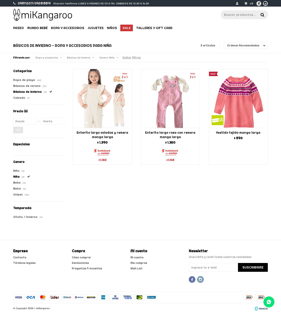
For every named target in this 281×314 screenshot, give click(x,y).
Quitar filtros (131, 57)
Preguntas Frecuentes (87, 268)
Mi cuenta (136, 257)
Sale (126, 28)
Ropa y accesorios (47, 57)
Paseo (18, 28)
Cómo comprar (81, 257)
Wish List (136, 268)
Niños (112, 28)
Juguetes (96, 28)
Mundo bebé (37, 28)
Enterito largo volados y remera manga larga (102, 135)
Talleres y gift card (154, 28)
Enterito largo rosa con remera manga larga (170, 135)
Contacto (19, 257)
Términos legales (24, 263)
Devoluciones (80, 263)
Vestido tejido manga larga (238, 133)
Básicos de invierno (78, 57)
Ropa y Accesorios (67, 28)
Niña (107, 57)
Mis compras (138, 263)
